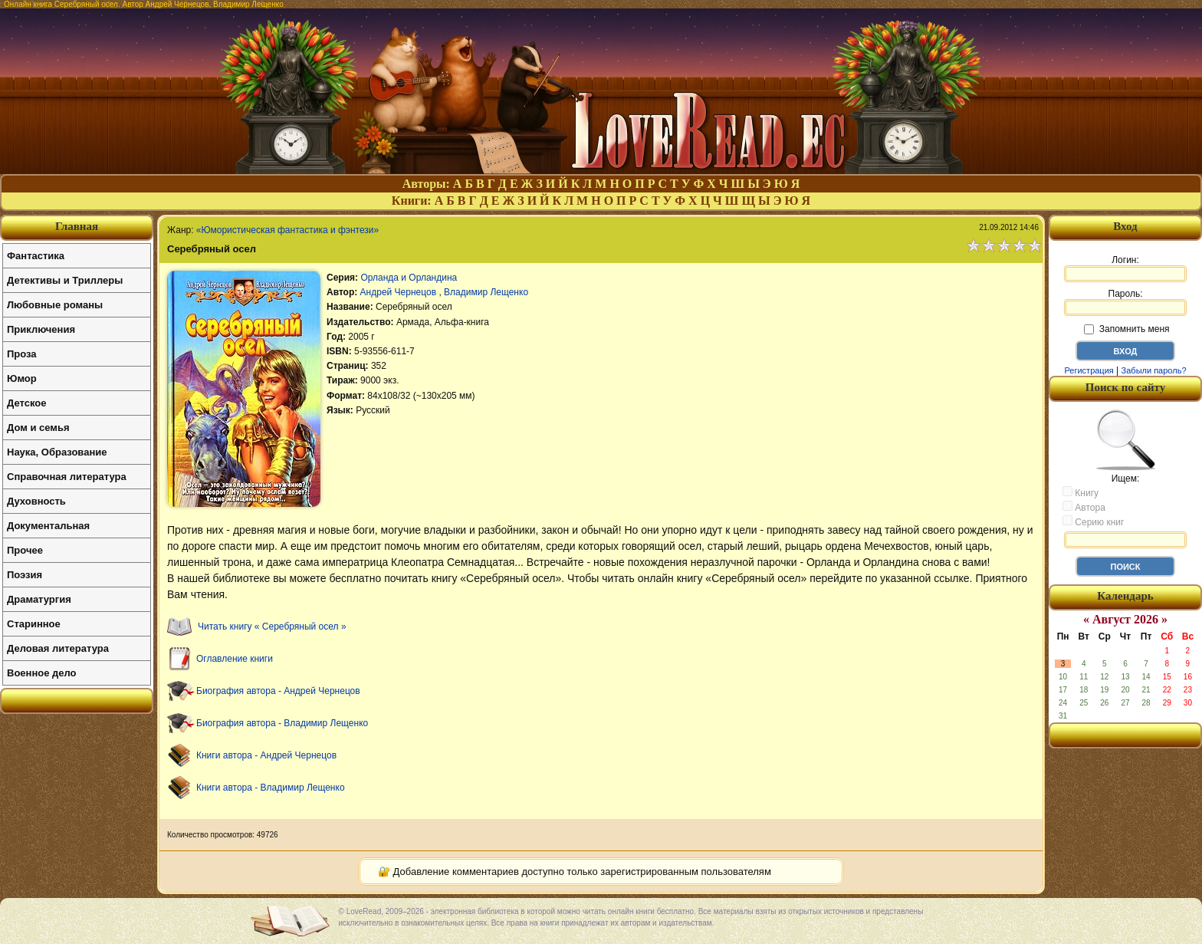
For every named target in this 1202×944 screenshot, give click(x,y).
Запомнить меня (1126, 329)
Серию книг (1093, 521)
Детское (26, 403)
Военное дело (42, 673)
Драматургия (39, 599)
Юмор (22, 378)
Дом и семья (38, 427)
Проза (22, 354)
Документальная (48, 525)
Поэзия (24, 575)
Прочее (25, 550)
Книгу (1080, 492)
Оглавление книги (234, 658)
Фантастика (35, 255)
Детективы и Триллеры (65, 280)
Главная (76, 226)
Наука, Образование (57, 452)
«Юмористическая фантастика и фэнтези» (287, 230)
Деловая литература (58, 648)
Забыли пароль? (1154, 370)
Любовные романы (55, 305)
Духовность (36, 501)
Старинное (34, 624)
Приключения (41, 329)
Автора (1083, 507)
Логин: (1125, 268)
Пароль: (1125, 302)
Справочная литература (66, 476)
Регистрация (1088, 370)
